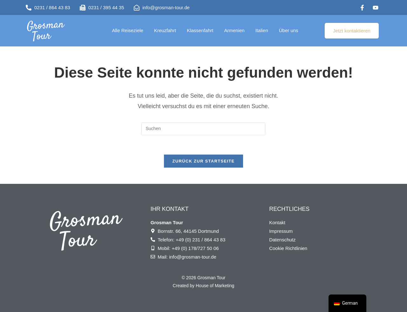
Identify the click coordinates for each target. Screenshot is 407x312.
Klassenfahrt (200, 30)
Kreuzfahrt (165, 30)
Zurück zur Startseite (203, 161)
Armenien (234, 30)
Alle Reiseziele (127, 30)
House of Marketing (215, 285)
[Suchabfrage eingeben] (203, 128)
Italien (261, 30)
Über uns (288, 30)
